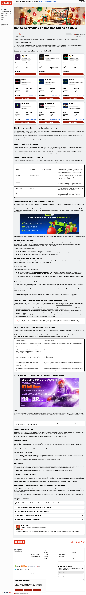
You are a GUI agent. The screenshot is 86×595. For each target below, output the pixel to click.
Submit (81, 579)
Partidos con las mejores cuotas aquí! (47, 1)
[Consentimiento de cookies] (15, 592)
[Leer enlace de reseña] (31, 71)
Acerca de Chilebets (62, 550)
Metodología (61, 556)
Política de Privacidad (63, 554)
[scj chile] (31, 566)
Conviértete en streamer (35, 554)
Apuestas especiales (35, 552)
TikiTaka (45, 558)
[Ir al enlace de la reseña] (25, 74)
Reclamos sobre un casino (77, 556)
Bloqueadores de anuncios (77, 554)
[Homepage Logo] (6, 3)
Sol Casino (46, 554)
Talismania (46, 556)
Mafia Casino (46, 550)
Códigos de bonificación (35, 556)
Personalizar (19, 590)
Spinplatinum (46, 552)
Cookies (73, 559)
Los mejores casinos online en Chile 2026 (22, 4)
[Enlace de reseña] (17, 57)
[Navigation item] (6, 21)
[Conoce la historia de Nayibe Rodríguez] (79, 34)
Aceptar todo (37, 590)
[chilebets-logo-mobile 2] (19, 542)
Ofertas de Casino (31, 4)
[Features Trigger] (19, 71)
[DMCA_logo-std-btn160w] (17, 566)
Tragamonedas (34, 550)
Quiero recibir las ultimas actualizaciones (66, 575)
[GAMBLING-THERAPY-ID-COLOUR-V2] (24, 566)
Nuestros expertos (62, 552)
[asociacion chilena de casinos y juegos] (38, 566)
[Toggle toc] (11, 25)
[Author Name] (25, 525)
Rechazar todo (28, 590)
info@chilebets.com (18, 549)
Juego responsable (75, 558)
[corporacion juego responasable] (22, 569)
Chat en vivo (81, 1)
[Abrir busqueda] (76, 1)
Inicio (15, 4)
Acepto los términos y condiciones (65, 576)
